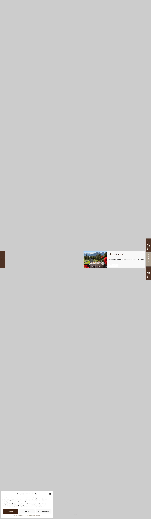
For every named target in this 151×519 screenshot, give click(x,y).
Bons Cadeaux (148, 259)
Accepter (10, 511)
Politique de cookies (19, 515)
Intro (75, 515)
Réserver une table (148, 273)
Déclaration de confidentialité (32, 515)
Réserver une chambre (148, 245)
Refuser (27, 511)
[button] (50, 494)
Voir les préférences (43, 511)
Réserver (112, 265)
